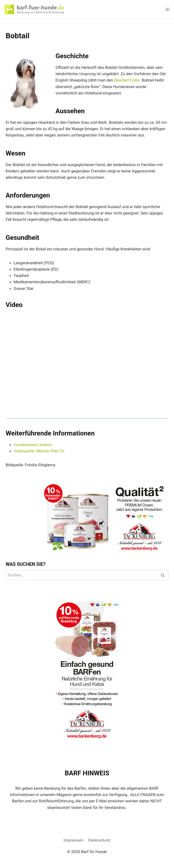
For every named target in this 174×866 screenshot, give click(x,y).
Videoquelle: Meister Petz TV (39, 451)
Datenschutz (99, 840)
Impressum (73, 840)
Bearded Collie (127, 80)
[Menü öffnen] (167, 9)
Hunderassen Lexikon (33, 444)
